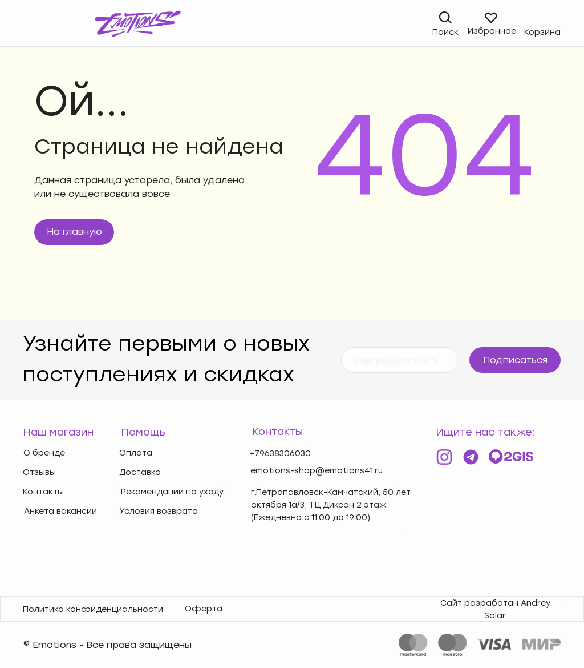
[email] (399, 360)
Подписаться (515, 360)
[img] (30, 24)
